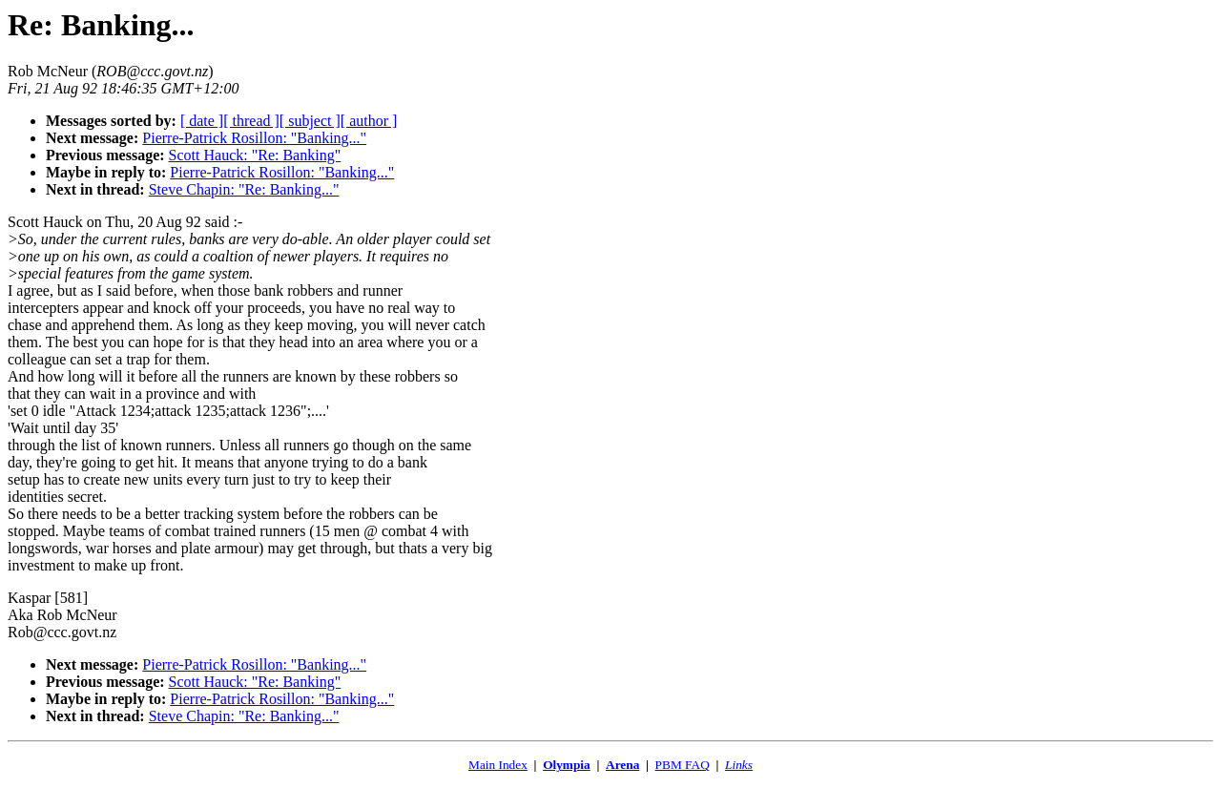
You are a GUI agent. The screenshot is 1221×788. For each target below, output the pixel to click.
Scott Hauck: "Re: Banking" (255, 155)
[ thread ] (251, 121)
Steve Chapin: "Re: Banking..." (244, 189)
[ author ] (369, 121)
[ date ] (201, 121)
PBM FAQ (682, 764)
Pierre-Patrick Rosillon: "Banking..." (254, 138)
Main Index (498, 764)
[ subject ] (310, 121)
